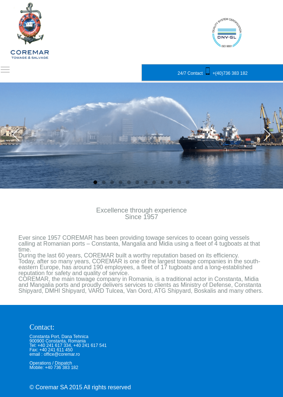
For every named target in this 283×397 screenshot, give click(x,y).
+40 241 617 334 (54, 345)
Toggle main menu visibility (5, 67)
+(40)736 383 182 (230, 73)
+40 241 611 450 (56, 349)
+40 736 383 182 (61, 367)
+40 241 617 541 (89, 345)
